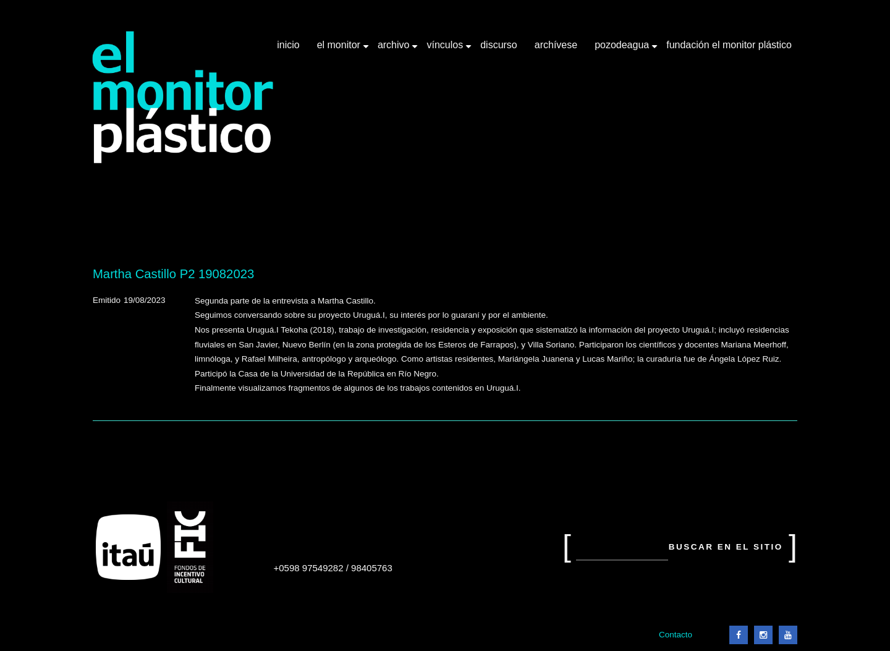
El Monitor (340, 49)
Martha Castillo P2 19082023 (173, 274)
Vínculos (445, 49)
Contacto (675, 634)
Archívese (556, 45)
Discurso (498, 45)
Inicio (288, 45)
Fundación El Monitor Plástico (729, 45)
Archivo (395, 49)
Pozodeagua (623, 49)
